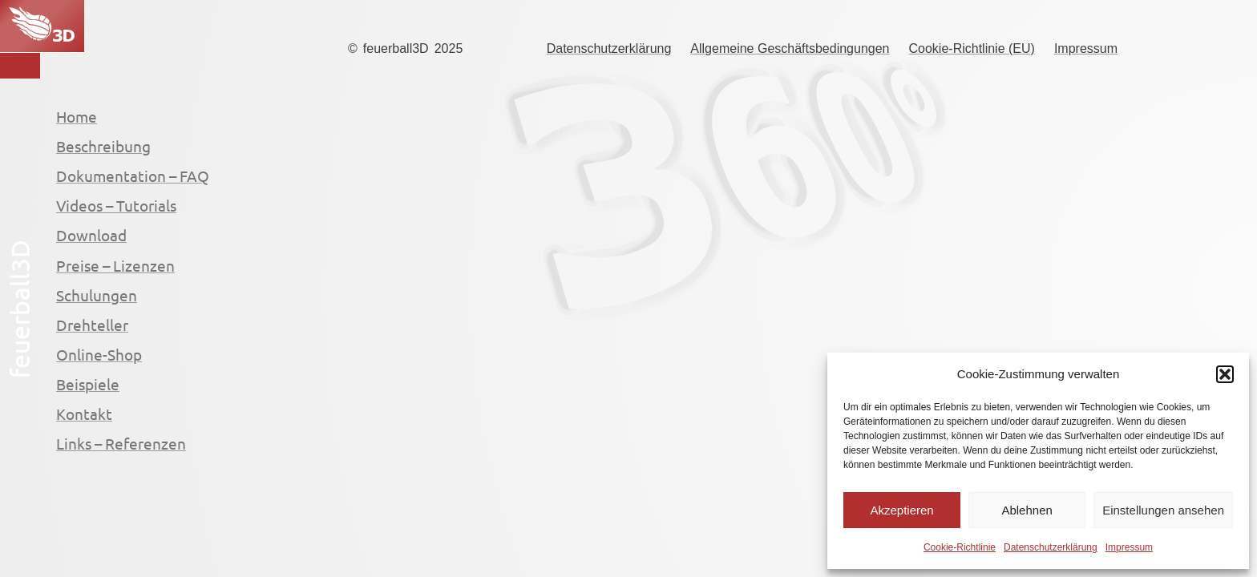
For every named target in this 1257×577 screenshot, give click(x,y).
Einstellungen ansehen (1163, 510)
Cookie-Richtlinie (960, 547)
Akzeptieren (901, 510)
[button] (1225, 374)
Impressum (1129, 547)
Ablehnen (1026, 510)
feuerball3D (396, 48)
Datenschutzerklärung (1050, 547)
